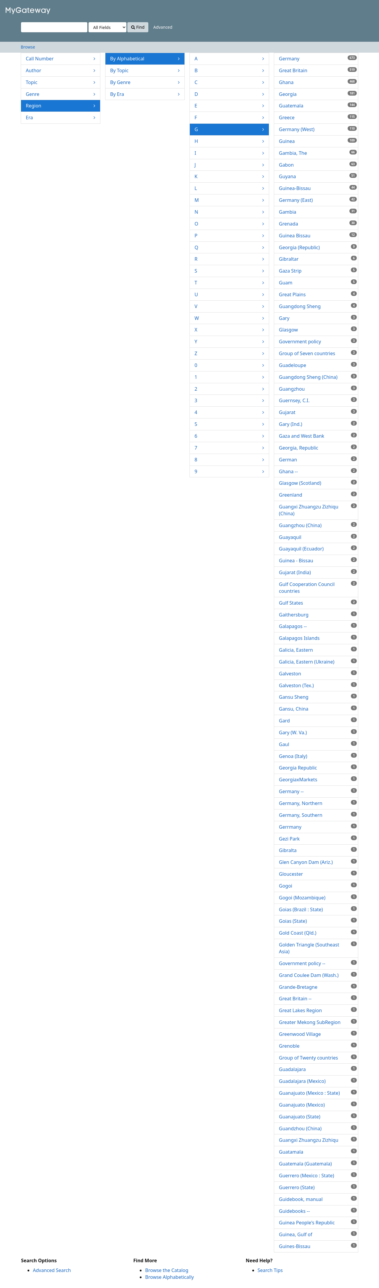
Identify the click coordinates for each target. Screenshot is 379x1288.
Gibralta (318, 850)
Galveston (318, 673)
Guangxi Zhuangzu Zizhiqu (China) (318, 510)
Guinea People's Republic (318, 1222)
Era (60, 117)
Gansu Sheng (318, 697)
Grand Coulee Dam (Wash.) (318, 975)
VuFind (19, 9)
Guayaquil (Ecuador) (318, 548)
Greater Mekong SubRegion (318, 1022)
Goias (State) (318, 921)
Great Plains (318, 294)
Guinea (318, 141)
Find (137, 27)
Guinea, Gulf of (318, 1234)
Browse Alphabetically (169, 1277)
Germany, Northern (318, 803)
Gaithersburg (318, 614)
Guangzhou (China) (318, 525)
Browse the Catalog (166, 1270)
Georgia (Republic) (318, 247)
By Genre (145, 82)
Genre (60, 94)
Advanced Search (52, 1270)
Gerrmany (318, 827)
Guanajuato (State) (318, 1116)
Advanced (162, 27)
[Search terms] (54, 27)
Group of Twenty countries (318, 1057)
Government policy (318, 341)
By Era (145, 94)
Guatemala (318, 105)
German (318, 459)
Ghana (318, 82)
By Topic (145, 70)
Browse (28, 47)
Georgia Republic (318, 767)
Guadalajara (318, 1069)
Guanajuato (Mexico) (318, 1105)
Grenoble (318, 1046)
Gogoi (318, 886)
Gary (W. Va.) (318, 732)
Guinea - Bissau (318, 560)
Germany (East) (318, 200)
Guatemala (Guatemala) (318, 1163)
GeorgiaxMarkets (318, 779)
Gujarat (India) (318, 572)
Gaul (318, 744)
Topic (60, 82)
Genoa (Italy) (318, 756)
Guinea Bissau (318, 235)
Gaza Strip (318, 271)
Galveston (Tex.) (318, 685)
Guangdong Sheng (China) (318, 377)
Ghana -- (318, 471)
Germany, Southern (318, 815)
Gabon (318, 165)
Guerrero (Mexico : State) (318, 1175)
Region (60, 105)
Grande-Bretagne (318, 987)
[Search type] (107, 27)
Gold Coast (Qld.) (318, 933)
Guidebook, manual (318, 1199)
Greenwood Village (318, 1034)
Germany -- (318, 791)
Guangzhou (318, 389)
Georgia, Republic (318, 448)
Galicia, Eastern (318, 650)
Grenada (318, 223)
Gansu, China (318, 709)
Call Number (60, 58)
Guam (318, 282)
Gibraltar (318, 259)
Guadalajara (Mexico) (318, 1081)
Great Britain (318, 70)
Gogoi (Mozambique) (318, 897)
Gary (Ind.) (318, 424)
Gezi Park (318, 838)
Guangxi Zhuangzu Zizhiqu (318, 1140)
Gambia (318, 212)
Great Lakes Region (318, 1010)
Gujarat (318, 412)
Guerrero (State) (318, 1187)
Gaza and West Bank (318, 436)
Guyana (318, 176)
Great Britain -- (318, 998)
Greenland (318, 495)
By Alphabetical (145, 58)
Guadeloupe (318, 365)
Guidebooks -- (318, 1211)
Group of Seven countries (318, 353)
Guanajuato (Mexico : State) (318, 1093)
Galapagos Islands (318, 638)
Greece (318, 117)
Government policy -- (318, 963)
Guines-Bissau (318, 1246)
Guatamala (318, 1152)
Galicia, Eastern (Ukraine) (318, 662)
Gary (318, 318)
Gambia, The (318, 153)
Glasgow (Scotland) (318, 483)
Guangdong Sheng (318, 306)
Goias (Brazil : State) (318, 909)
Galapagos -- (318, 626)
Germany (318, 58)
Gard (318, 720)
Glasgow (318, 329)
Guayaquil (318, 537)
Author (60, 70)
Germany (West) (318, 129)
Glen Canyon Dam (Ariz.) (318, 862)
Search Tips (270, 1270)
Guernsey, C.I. (318, 400)
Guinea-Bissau (318, 188)
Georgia (318, 94)
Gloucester (318, 874)
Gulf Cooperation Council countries (318, 587)
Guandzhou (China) (318, 1128)
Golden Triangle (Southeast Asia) (318, 948)
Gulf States (318, 603)
